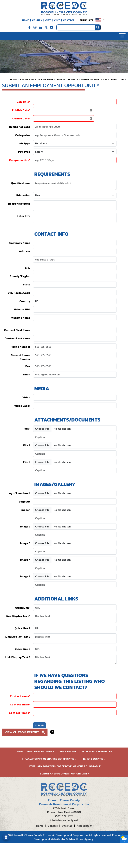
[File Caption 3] (74, 470)
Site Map (67, 826)
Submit (39, 725)
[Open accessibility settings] (6, 837)
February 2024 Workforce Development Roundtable (65, 766)
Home (25, 20)
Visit (57, 20)
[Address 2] (74, 259)
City (48, 20)
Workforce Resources (97, 751)
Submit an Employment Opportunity (64, 773)
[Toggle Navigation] (122, 36)
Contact (68, 20)
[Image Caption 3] (74, 551)
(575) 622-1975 (64, 816)
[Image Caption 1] (74, 518)
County (37, 20)
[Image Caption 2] (74, 535)
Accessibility (84, 826)
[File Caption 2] (74, 453)
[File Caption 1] (74, 437)
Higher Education (93, 759)
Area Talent (67, 751)
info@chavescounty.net (64, 820)
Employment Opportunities (35, 751)
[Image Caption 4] (74, 568)
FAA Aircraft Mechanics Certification (50, 759)
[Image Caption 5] (74, 585)
